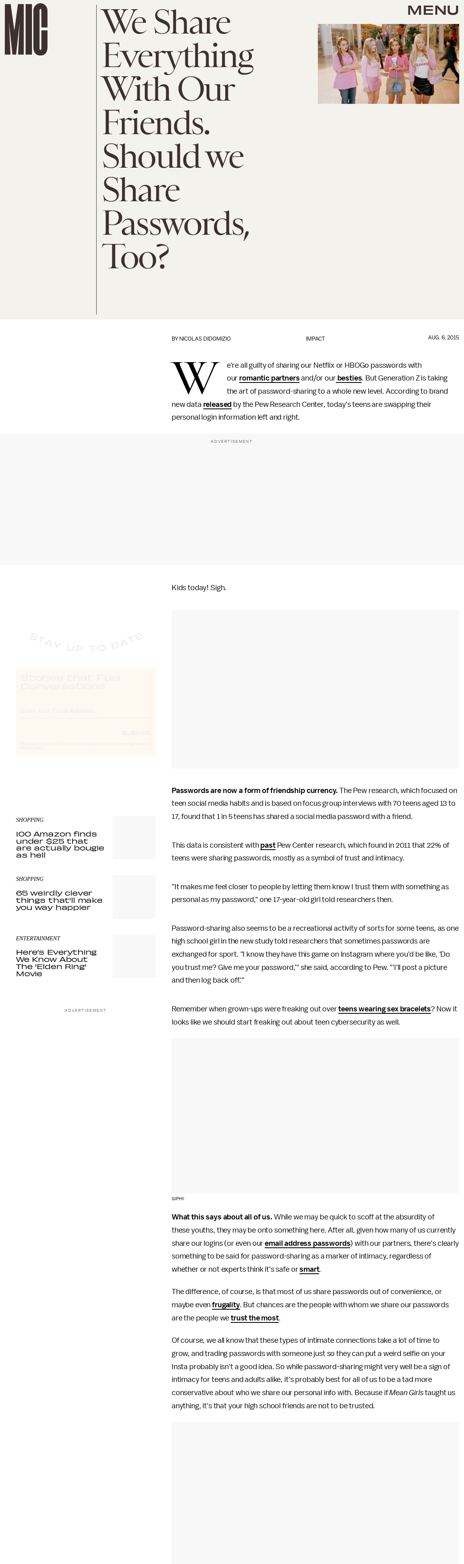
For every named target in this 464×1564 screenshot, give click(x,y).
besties (349, 378)
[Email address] (86, 717)
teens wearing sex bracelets (384, 1009)
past (267, 845)
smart (309, 1269)
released (217, 404)
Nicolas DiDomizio (205, 339)
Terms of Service (128, 751)
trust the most (255, 1318)
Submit (136, 739)
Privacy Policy (32, 755)
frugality (226, 1305)
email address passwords (307, 1243)
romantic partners (269, 378)
